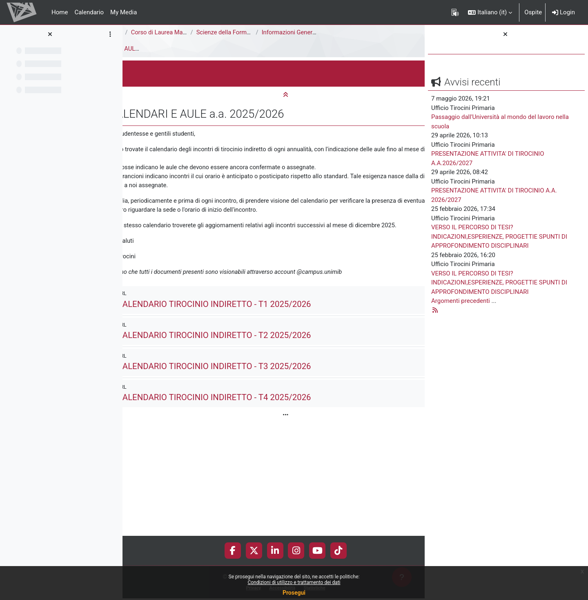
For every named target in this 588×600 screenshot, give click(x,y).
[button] (490, 12)
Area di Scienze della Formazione (174, 32)
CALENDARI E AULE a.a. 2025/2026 (207, 48)
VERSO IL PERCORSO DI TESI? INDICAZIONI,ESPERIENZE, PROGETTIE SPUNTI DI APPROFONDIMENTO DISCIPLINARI (499, 236)
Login (563, 12)
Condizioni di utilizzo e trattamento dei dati (293, 582)
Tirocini (139, 48)
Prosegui (294, 592)
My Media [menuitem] (123, 12)
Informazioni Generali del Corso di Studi (387, 32)
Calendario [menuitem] (89, 12)
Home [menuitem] (59, 12)
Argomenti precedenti (460, 300)
